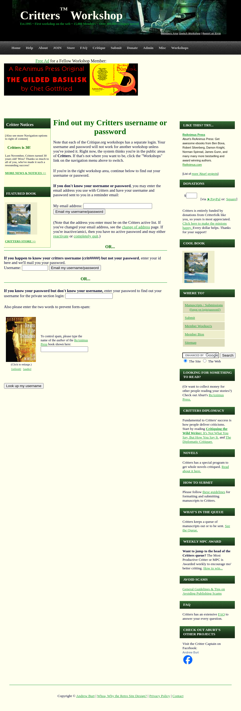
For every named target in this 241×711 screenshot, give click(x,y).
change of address (136, 227)
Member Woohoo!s (198, 326)
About (43, 48)
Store (71, 48)
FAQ (83, 48)
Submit (116, 48)
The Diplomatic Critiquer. (206, 439)
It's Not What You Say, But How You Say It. (205, 433)
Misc (162, 48)
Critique (99, 48)
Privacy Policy (159, 696)
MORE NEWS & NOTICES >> (25, 173)
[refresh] (16, 369)
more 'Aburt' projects (205, 173)
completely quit (86, 236)
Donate (132, 48)
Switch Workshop (189, 33)
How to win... (213, 568)
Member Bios (194, 334)
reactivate (61, 236)
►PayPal (213, 199)
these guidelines (213, 492)
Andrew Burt (190, 652)
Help (29, 48)
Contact (177, 696)
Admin (148, 48)
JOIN (57, 48)
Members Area (169, 33)
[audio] (27, 369)
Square (231, 199)
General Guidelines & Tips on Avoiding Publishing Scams (203, 591)
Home (16, 48)
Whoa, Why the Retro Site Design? (122, 696)
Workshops (180, 48)
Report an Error (211, 33)
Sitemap (190, 343)
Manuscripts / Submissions (204, 305)
